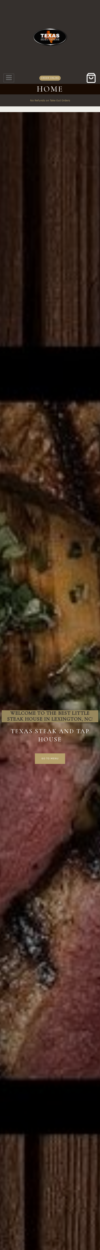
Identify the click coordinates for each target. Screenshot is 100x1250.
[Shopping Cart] (91, 78)
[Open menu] (9, 78)
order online (50, 78)
